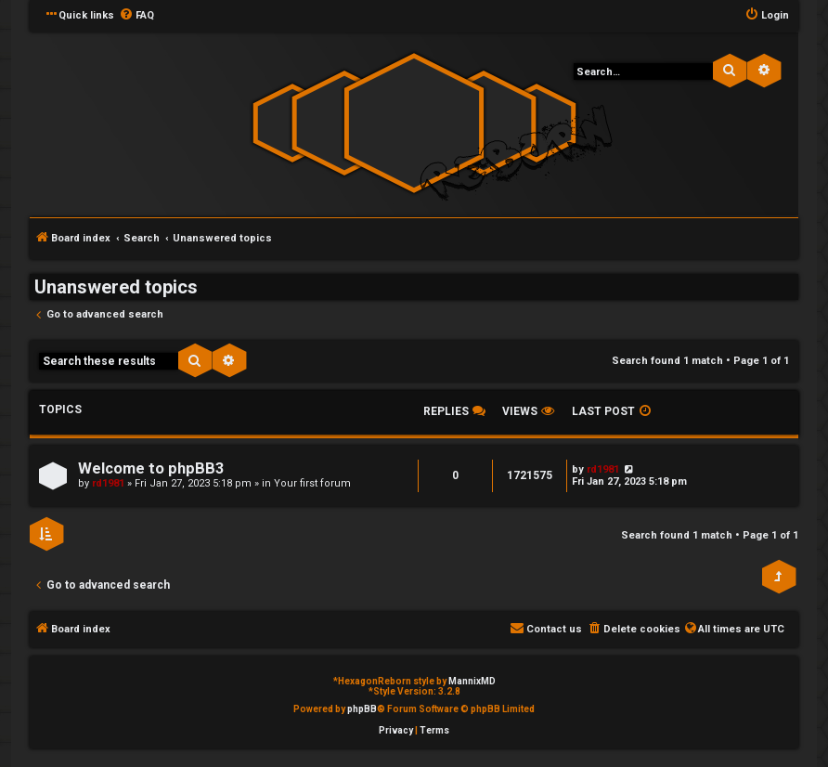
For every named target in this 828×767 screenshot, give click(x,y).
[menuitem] (136, 16)
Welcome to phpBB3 (151, 468)
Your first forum (312, 483)
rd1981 (108, 483)
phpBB (362, 709)
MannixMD (472, 681)
